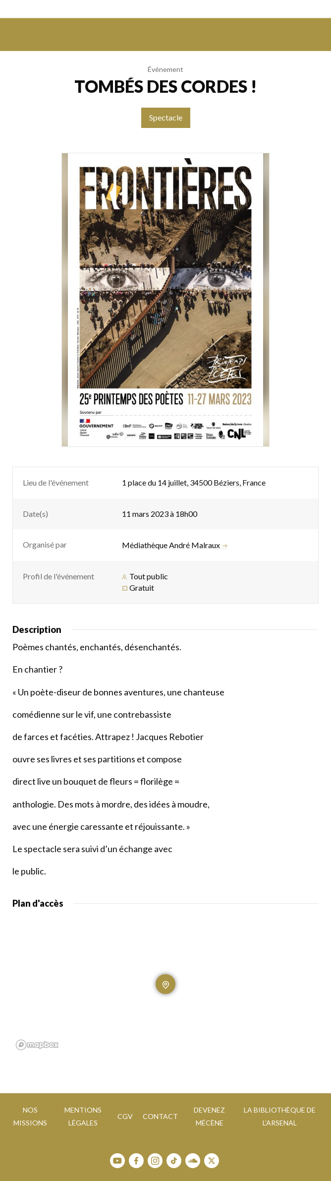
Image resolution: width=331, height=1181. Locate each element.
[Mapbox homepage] (37, 1045)
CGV (125, 1116)
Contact (160, 1116)
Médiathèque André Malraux (174, 545)
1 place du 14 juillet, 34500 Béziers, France (194, 482)
